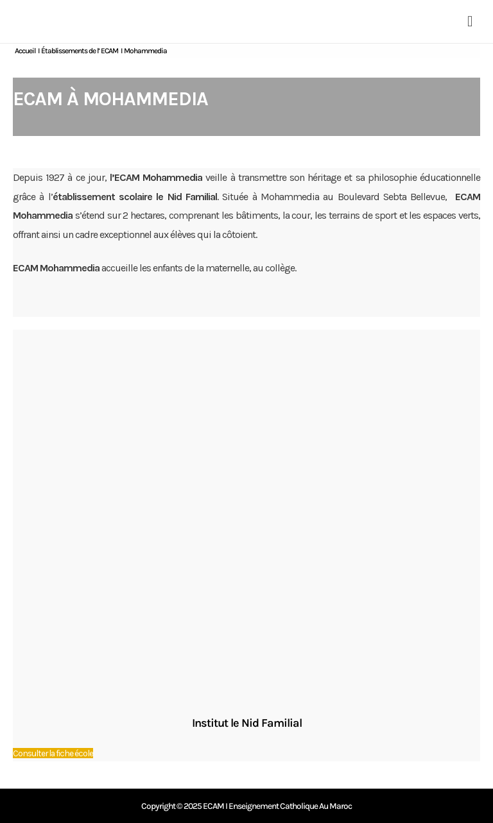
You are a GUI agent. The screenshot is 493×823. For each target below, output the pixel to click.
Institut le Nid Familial (247, 723)
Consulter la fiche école (53, 753)
